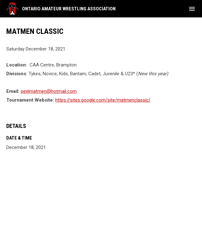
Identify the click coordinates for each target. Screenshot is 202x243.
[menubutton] (192, 9)
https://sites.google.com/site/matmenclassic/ (102, 100)
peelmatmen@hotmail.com (49, 91)
